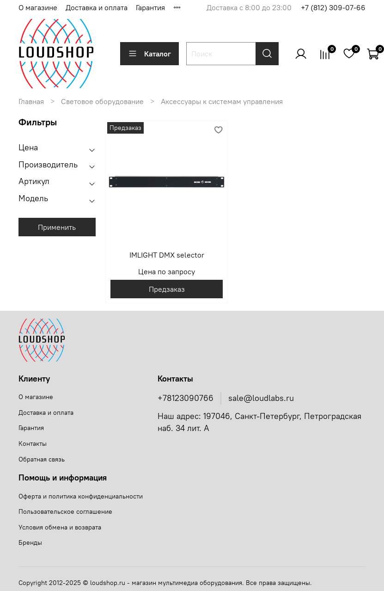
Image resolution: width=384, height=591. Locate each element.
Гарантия (150, 7)
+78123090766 (185, 398)
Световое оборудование (102, 101)
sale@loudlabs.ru (261, 398)
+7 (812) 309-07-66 (333, 7)
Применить (57, 227)
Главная (31, 101)
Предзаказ (167, 289)
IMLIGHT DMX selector (166, 254)
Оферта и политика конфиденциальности (80, 496)
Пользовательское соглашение (65, 511)
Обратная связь (41, 459)
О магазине (37, 7)
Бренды (30, 542)
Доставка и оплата (97, 7)
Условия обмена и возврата (59, 527)
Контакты (32, 443)
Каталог (149, 53)
